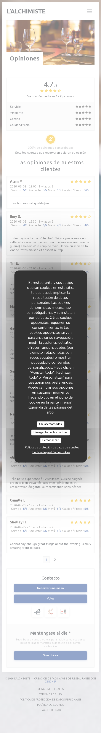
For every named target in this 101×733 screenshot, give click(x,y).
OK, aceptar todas (50, 424)
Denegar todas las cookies (50, 432)
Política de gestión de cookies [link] (51, 452)
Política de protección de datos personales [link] (52, 448)
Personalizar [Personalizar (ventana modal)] (50, 440)
